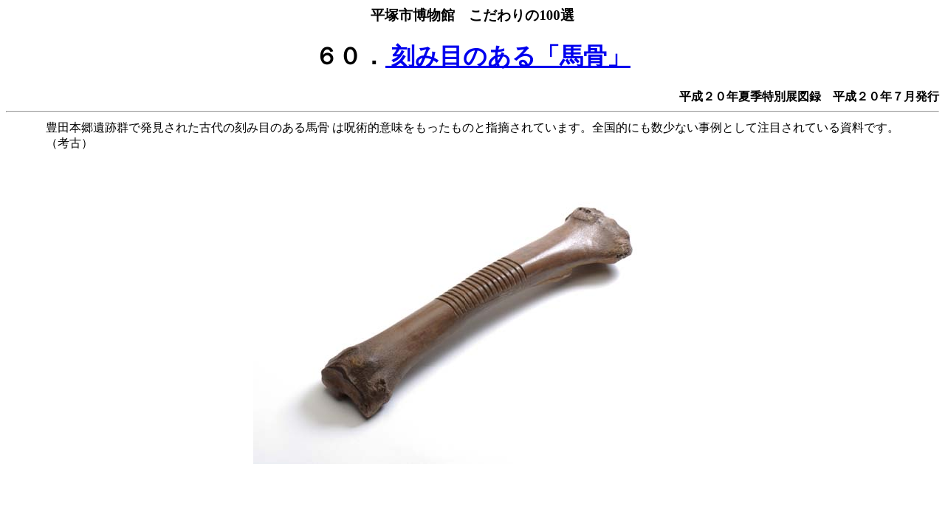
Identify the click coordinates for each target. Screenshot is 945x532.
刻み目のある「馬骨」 (507, 56)
